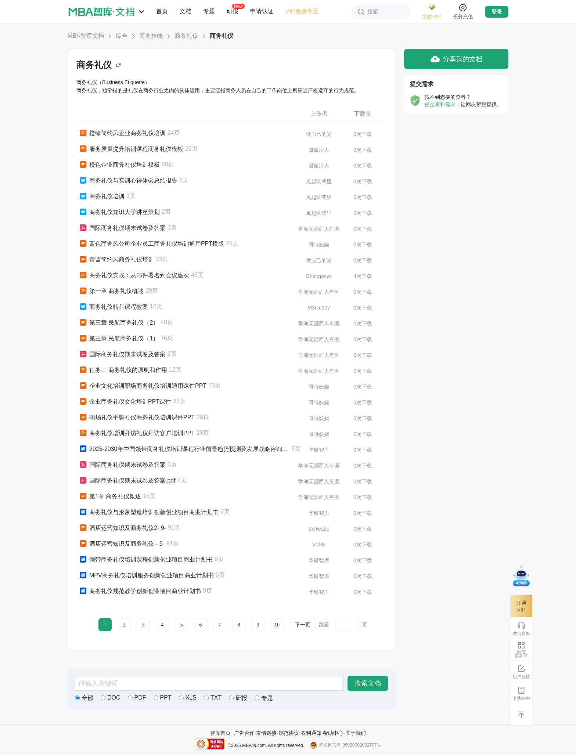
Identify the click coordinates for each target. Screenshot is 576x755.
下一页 (302, 625)
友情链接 (266, 733)
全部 (84, 698)
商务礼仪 (186, 36)
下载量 (362, 114)
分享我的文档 (456, 59)
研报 (232, 11)
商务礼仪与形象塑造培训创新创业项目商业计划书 (149, 512)
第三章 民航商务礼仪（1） (119, 339)
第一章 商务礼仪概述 (111, 291)
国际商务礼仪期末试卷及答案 (122, 228)
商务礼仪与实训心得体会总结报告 (128, 181)
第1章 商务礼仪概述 (110, 496)
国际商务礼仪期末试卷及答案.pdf (127, 481)
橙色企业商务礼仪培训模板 (119, 165)
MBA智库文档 (86, 36)
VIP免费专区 (301, 11)
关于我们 (355, 733)
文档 (185, 11)
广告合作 (244, 733)
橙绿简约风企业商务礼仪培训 (122, 133)
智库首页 (220, 733)
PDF (137, 697)
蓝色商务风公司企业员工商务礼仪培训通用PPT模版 (151, 244)
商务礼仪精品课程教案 (113, 307)
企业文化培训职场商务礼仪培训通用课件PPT (142, 386)
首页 (162, 11)
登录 (497, 12)
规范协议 (288, 733)
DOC (110, 697)
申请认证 (262, 11)
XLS (188, 697)
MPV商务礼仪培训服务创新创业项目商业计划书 (146, 575)
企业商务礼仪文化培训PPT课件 (125, 402)
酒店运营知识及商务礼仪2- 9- (122, 528)
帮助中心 (333, 733)
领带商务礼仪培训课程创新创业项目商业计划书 (146, 560)
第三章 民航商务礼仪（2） (119, 323)
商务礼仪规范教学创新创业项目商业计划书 (140, 591)
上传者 (319, 114)
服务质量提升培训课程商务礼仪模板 (131, 149)
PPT (163, 697)
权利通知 (311, 733)
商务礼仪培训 (102, 196)
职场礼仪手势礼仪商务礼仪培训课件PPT (137, 417)
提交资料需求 (440, 104)
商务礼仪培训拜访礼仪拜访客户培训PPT (137, 433)
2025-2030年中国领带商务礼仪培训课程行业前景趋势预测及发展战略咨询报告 (184, 449)
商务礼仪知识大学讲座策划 (119, 212)
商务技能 (151, 36)
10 (277, 625)
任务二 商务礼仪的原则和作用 (123, 370)
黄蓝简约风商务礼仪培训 (116, 260)
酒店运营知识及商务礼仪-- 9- (122, 544)
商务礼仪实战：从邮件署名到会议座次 (134, 275)
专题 (209, 11)
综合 (121, 36)
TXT (213, 697)
